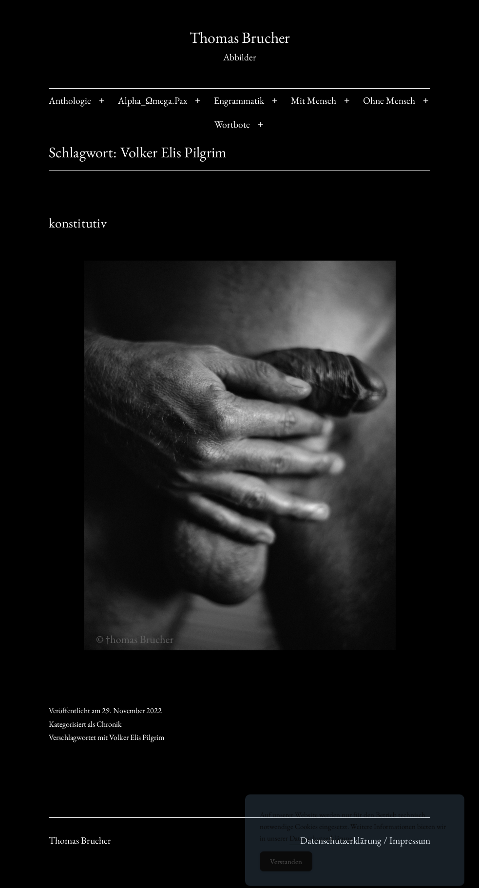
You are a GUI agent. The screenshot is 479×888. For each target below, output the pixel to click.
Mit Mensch (313, 100)
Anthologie (70, 100)
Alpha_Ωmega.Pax (153, 100)
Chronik (109, 724)
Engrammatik (239, 100)
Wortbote (232, 124)
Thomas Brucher (240, 37)
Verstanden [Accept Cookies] (286, 865)
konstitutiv (78, 222)
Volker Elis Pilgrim (136, 737)
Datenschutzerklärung (321, 842)
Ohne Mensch (389, 100)
